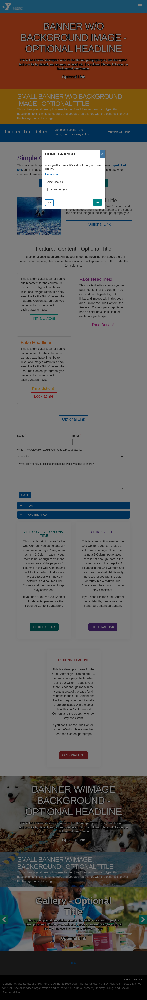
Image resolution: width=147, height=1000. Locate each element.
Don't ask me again (58, 189)
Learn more (52, 174)
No (49, 202)
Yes (97, 202)
